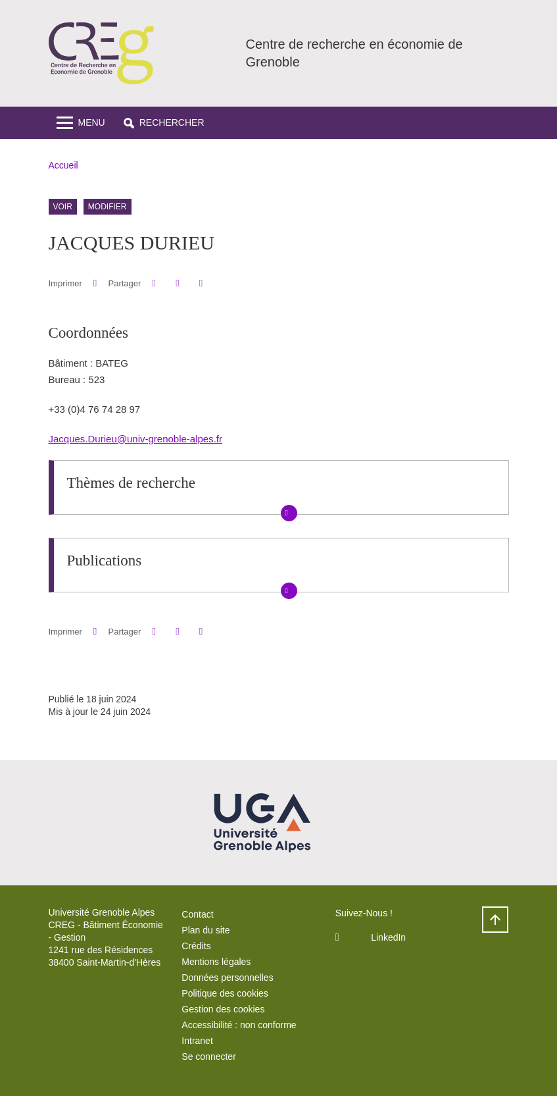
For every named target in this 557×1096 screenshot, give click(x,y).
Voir (62, 206)
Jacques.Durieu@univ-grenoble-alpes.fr (136, 438)
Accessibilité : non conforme (239, 1025)
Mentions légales (216, 961)
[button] (164, 123)
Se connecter (209, 1056)
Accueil (63, 165)
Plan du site (206, 930)
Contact (197, 914)
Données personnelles (227, 977)
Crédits (196, 946)
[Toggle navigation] (81, 123)
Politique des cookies (225, 993)
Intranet (197, 1040)
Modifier (107, 206)
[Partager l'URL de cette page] (201, 283)
